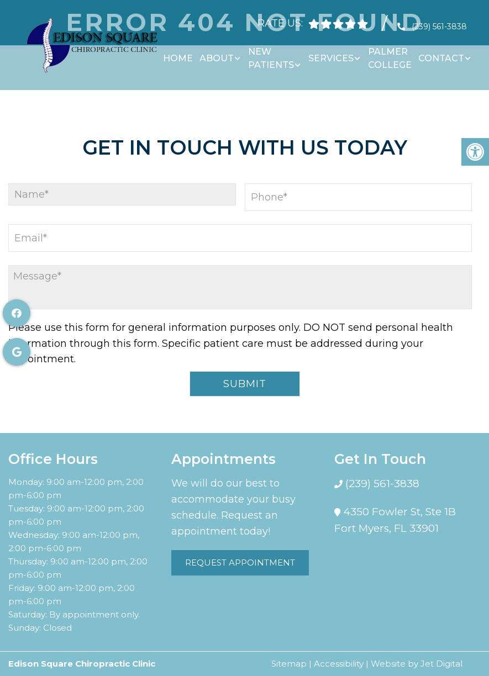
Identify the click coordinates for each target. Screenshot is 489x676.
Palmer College (390, 54)
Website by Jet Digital (416, 663)
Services (331, 54)
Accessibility (339, 663)
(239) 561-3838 (439, 22)
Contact (441, 54)
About (216, 54)
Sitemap (289, 663)
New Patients (271, 54)
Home (178, 54)
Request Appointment (240, 562)
